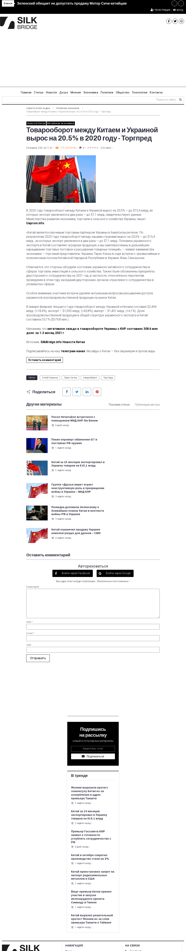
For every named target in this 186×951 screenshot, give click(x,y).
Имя (29, 558)
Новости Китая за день (38, 108)
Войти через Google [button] (118, 509)
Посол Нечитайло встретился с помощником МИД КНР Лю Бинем (70, 421)
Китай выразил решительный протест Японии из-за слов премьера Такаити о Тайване (92, 855)
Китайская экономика (67, 108)
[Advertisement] (93, 60)
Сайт (28, 581)
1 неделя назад (130, 425)
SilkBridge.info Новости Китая (63, 342)
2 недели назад (61, 451)
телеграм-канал (73, 351)
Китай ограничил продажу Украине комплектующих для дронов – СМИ (139, 469)
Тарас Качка (70, 377)
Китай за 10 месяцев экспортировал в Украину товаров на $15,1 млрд (69, 443)
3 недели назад (130, 458)
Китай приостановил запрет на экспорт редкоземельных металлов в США (92, 812)
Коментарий (32, 523)
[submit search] (180, 99)
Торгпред (108, 377)
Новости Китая (36, 123)
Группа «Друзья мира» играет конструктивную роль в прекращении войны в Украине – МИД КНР (137, 446)
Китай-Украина (50, 377)
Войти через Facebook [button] (75, 509)
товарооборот (90, 377)
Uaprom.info (35, 223)
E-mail (30, 569)
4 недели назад (130, 477)
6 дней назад (59, 429)
